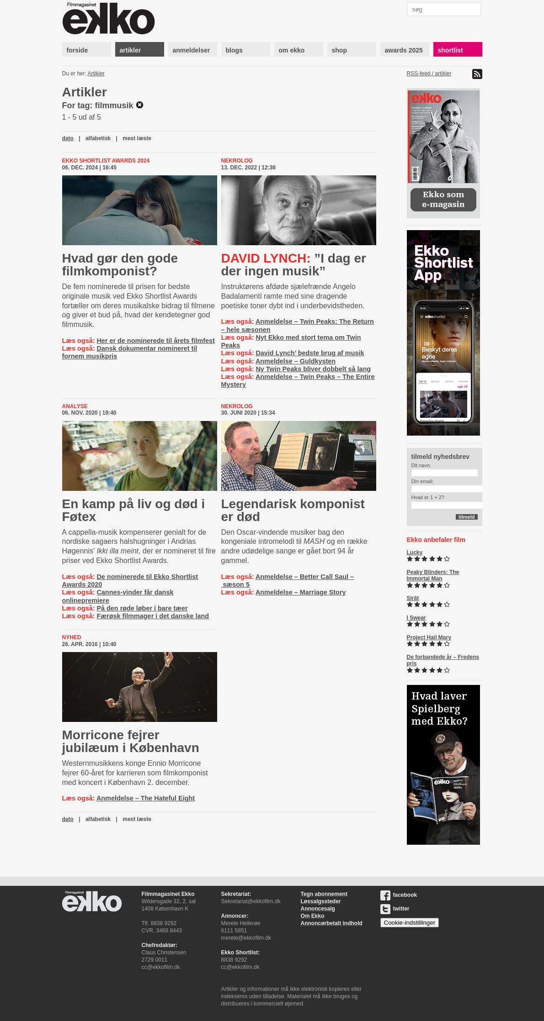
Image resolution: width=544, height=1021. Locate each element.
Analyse (75, 406)
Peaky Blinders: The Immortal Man (433, 575)
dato (68, 138)
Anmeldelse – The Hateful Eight (145, 798)
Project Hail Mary (429, 637)
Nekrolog (237, 161)
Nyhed (71, 637)
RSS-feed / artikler (429, 73)
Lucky (415, 552)
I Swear (416, 618)
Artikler (96, 73)
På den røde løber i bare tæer (141, 608)
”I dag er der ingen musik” (293, 264)
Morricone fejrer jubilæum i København (130, 741)
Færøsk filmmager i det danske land (152, 616)
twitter (395, 908)
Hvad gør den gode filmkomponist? (120, 264)
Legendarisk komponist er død (293, 510)
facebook (398, 895)
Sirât (413, 598)
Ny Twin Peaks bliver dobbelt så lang (313, 369)
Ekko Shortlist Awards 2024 (106, 161)
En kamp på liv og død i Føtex (133, 510)
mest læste (137, 138)
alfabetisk (98, 138)
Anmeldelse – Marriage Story (301, 592)
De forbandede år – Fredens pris (443, 660)
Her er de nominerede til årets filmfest (155, 340)
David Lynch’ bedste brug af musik (310, 353)
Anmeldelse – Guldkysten (296, 361)
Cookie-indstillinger (410, 922)
